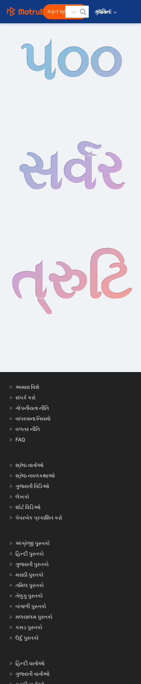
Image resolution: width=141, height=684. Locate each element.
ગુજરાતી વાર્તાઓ (32, 674)
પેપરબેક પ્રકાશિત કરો (38, 518)
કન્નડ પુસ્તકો (28, 627)
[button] (83, 12)
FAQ (20, 440)
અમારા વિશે (27, 387)
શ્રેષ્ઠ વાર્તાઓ (29, 465)
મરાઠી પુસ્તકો (29, 575)
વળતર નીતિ (27, 429)
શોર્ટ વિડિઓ (28, 507)
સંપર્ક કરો (25, 398)
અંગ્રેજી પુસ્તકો (32, 543)
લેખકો (22, 497)
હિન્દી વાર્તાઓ (30, 663)
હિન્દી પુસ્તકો (29, 554)
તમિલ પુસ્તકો (29, 585)
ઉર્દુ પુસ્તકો (27, 638)
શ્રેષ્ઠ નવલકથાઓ (35, 476)
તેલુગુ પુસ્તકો (29, 596)
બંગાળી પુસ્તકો (30, 606)
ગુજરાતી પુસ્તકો (32, 564)
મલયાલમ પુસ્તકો (34, 617)
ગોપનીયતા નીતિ (32, 408)
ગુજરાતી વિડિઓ (32, 486)
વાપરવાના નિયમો (33, 419)
